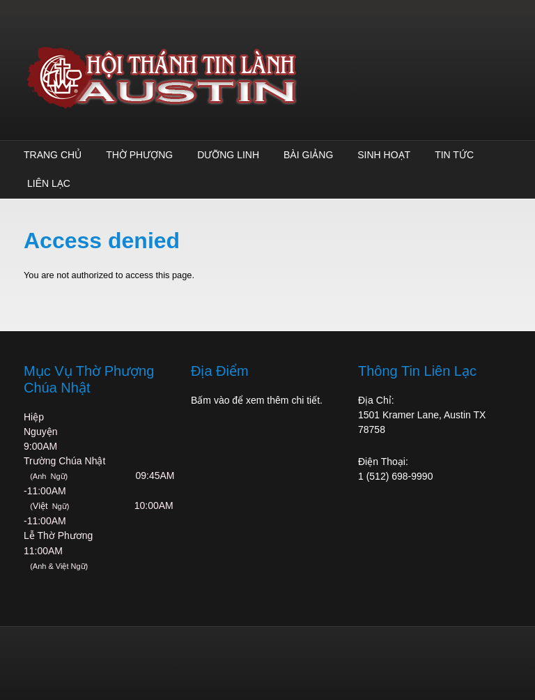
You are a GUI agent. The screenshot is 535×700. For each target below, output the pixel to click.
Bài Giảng (308, 154)
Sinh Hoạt (383, 154)
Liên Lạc (48, 183)
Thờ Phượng (139, 154)
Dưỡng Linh (228, 154)
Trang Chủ (53, 154)
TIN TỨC (454, 154)
